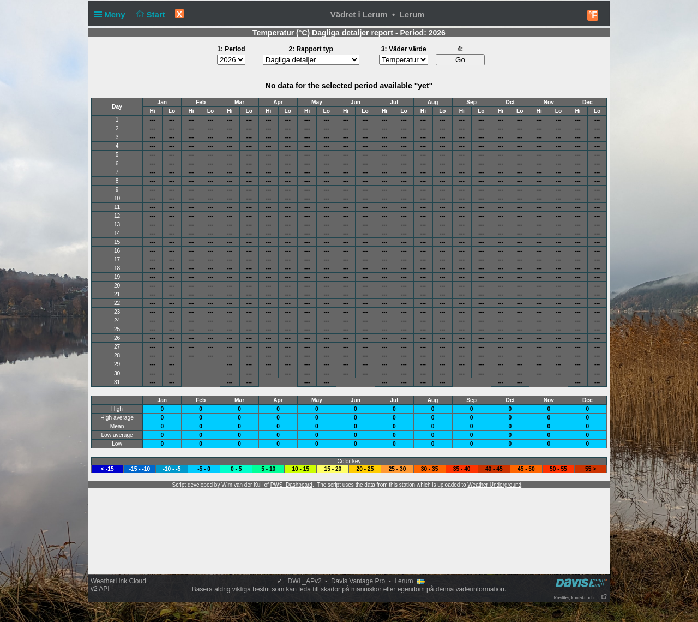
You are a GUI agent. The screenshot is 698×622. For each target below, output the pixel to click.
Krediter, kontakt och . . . (580, 597)
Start (150, 14)
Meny (112, 14)
